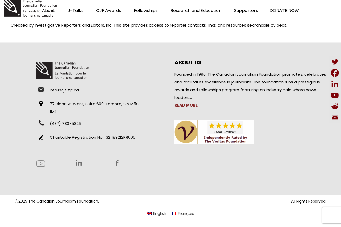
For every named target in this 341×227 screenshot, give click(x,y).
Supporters (246, 10)
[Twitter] (334, 61)
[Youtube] (334, 95)
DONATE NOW (284, 10)
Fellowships (146, 10)
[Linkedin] (334, 84)
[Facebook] (334, 72)
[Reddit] (334, 106)
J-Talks (75, 10)
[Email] (334, 117)
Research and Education (195, 10)
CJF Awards (108, 10)
